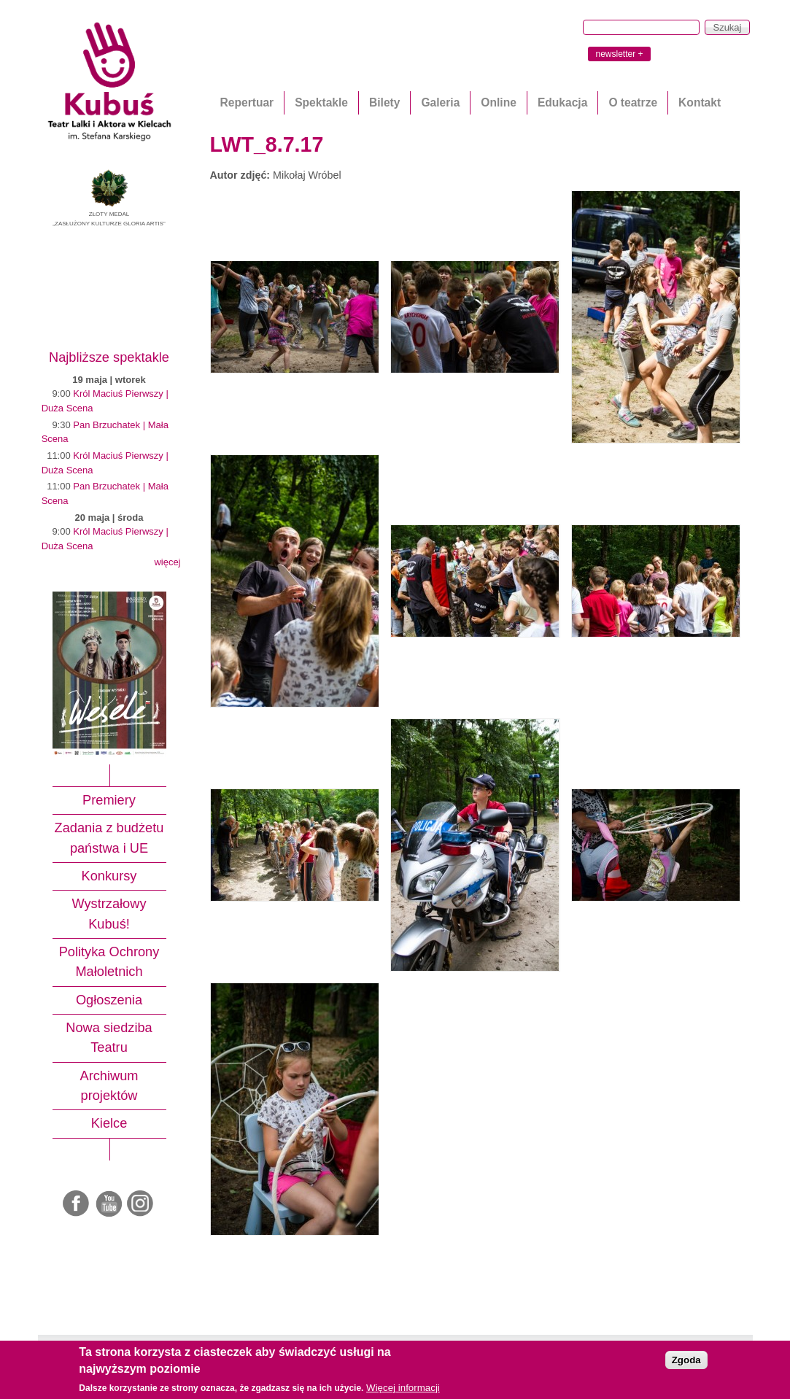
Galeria (440, 102)
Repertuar (247, 102)
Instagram (140, 1204)
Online (498, 102)
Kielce (109, 1123)
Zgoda (686, 1360)
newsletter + (619, 54)
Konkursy (109, 876)
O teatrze (632, 102)
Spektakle (321, 102)
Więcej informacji (403, 1387)
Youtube (109, 1204)
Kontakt (699, 102)
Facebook (77, 1204)
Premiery (109, 800)
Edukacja (562, 102)
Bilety (384, 102)
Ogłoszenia (109, 1000)
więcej (167, 562)
